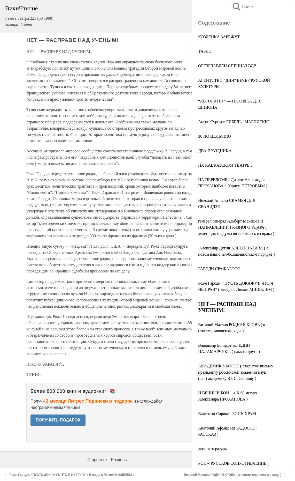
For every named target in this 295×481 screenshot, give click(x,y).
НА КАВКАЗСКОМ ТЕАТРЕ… (226, 165)
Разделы (119, 459)
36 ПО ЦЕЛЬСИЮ (214, 136)
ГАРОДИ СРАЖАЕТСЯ (219, 269)
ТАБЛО (205, 51)
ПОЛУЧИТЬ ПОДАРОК (58, 420)
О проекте (97, 459)
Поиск (242, 6)
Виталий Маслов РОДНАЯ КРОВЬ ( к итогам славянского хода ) (232, 475)
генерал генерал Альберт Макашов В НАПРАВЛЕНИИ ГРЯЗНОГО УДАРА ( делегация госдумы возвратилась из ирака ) (236, 227)
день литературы (213, 449)
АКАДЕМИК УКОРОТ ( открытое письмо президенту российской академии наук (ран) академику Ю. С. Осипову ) (235, 372)
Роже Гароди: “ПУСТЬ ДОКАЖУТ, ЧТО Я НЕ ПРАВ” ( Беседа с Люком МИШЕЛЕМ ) (72, 475)
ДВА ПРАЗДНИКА (214, 151)
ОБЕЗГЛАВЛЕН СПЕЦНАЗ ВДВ (227, 66)
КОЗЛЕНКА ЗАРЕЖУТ (219, 37)
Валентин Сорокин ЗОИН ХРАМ (227, 413)
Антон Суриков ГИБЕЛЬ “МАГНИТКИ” (234, 122)
